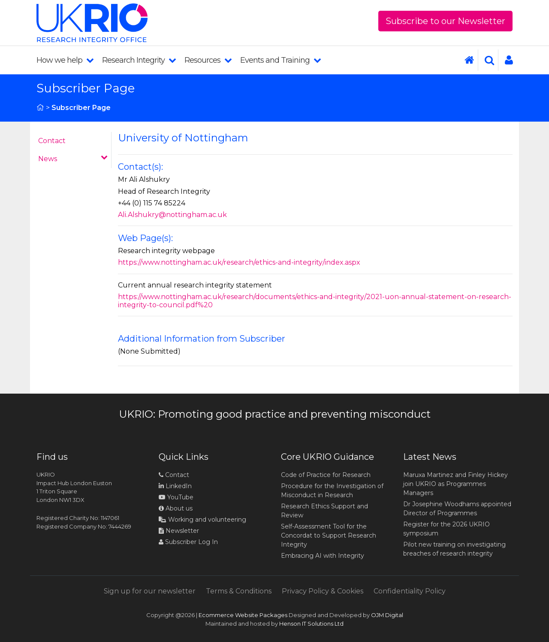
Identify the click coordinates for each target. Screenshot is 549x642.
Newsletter (179, 531)
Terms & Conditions (238, 591)
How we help (65, 60)
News (73, 158)
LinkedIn (175, 486)
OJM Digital (387, 614)
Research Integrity (139, 60)
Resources (208, 60)
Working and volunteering (202, 519)
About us (176, 508)
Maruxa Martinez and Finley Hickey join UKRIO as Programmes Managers (455, 484)
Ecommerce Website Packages (243, 614)
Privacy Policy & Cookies (322, 591)
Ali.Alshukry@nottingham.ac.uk (172, 215)
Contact (52, 141)
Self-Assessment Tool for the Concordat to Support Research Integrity (328, 535)
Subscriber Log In (188, 542)
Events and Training (280, 60)
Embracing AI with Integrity (322, 555)
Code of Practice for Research (326, 475)
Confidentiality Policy (410, 591)
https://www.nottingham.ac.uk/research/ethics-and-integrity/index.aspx (239, 262)
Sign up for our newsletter (150, 591)
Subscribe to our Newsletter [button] (445, 21)
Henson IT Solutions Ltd (311, 623)
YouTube (176, 497)
